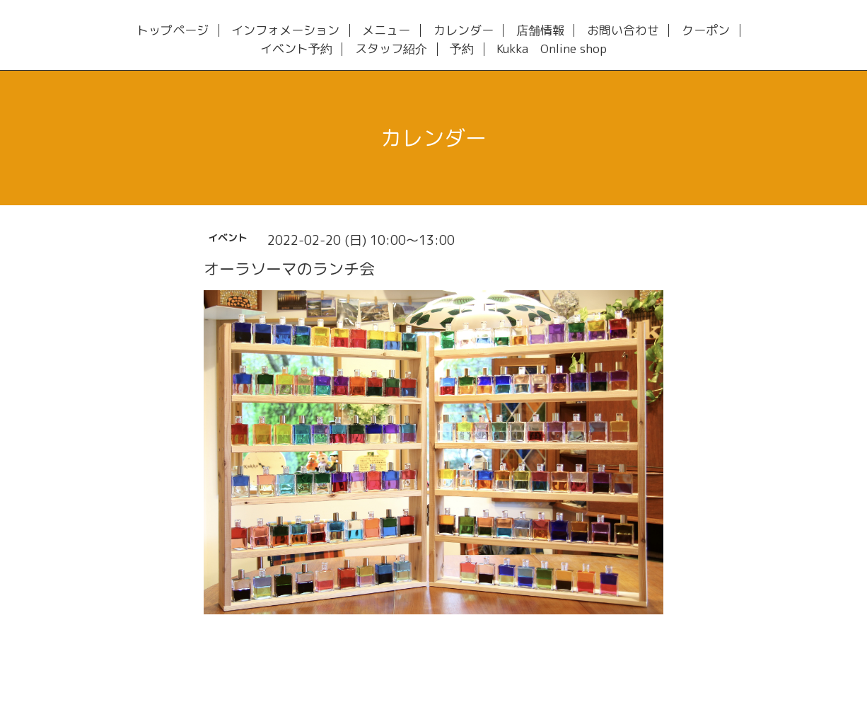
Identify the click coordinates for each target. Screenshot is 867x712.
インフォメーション (285, 31)
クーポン (706, 31)
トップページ (172, 31)
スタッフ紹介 (391, 49)
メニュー (386, 31)
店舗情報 (540, 31)
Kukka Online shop (551, 49)
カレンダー (464, 31)
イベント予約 (296, 49)
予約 (462, 49)
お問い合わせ (623, 31)
